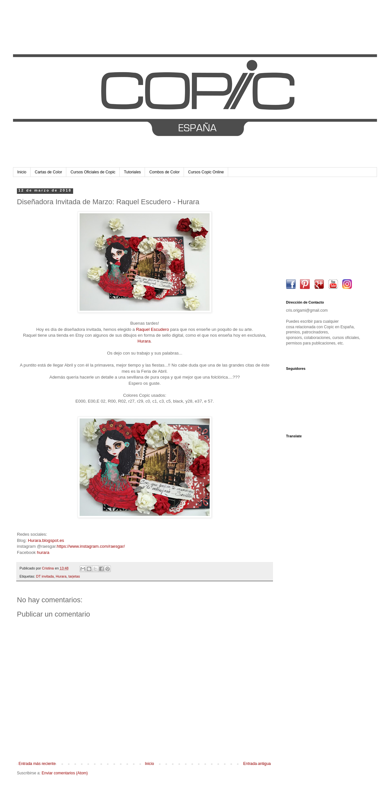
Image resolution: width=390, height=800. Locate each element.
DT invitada (45, 576)
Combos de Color (164, 172)
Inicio (21, 172)
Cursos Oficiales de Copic (93, 172)
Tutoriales (132, 172)
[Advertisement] (326, 228)
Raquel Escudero (152, 329)
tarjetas (74, 576)
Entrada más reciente (37, 763)
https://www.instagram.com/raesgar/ (91, 546)
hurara (43, 552)
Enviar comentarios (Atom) (65, 773)
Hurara (143, 341)
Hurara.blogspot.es (46, 540)
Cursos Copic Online (206, 172)
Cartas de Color (48, 172)
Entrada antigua (257, 763)
